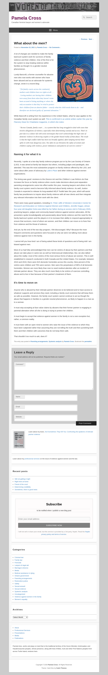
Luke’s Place (52, 170)
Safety (17, 584)
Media (17, 570)
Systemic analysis (55, 341)
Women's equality (21, 599)
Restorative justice (21, 581)
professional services (32, 459)
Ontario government (22, 576)
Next (91, 39)
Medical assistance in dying (24, 573)
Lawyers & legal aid (22, 565)
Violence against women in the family (28, 597)
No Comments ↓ (55, 47)
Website (19, 417)
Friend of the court (21, 484)
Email (18, 407)
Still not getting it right (22, 479)
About (17, 628)
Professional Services (22, 630)
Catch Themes (61, 668)
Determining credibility (23, 487)
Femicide (18, 563)
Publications (19, 638)
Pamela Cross (26, 18)
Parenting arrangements (39, 341)
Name (18, 397)
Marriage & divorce (21, 568)
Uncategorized (20, 594)
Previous (83, 39)
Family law (18, 560)
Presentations (20, 633)
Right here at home (22, 482)
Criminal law (19, 557)
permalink (88, 341)
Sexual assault (20, 586)
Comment (20, 364)
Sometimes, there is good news (26, 490)
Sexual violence (20, 589)
